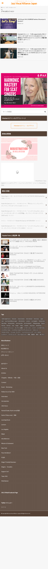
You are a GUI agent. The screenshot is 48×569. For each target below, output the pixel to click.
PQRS (3, 457)
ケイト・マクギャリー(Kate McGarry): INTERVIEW (21, 221)
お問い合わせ (5, 355)
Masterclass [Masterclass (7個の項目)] (42, 321)
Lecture (3, 424)
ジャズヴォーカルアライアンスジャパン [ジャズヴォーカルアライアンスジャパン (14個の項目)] (21, 330)
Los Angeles (4, 429)
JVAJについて (5, 345)
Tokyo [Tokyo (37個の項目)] (21, 325)
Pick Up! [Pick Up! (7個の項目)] (9, 325)
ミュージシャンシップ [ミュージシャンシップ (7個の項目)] (27, 332)
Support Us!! (5, 471)
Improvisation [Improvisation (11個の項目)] (21, 318)
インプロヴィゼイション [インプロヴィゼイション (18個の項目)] (8, 327)
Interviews (4, 396)
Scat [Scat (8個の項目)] (13, 325)
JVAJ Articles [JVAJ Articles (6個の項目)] (21, 321)
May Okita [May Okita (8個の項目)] (4, 323)
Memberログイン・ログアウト (24, 125)
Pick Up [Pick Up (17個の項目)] (3, 325)
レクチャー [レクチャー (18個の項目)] (4, 334)
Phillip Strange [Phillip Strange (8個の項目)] (36, 323)
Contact (3, 382)
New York (4, 448)
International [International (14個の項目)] (29, 318)
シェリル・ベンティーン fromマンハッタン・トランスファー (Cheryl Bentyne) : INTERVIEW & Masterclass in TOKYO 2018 (28, 261)
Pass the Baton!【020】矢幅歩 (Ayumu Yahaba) (25, 300)
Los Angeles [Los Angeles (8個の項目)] (34, 321)
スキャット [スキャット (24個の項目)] (35, 330)
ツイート (3, 507)
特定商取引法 (5, 348)
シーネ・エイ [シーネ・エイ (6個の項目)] (27, 327)
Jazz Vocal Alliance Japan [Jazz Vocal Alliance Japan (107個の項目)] (11, 321)
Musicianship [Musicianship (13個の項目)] (19, 323)
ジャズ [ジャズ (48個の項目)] (33, 327)
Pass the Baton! (6, 453)
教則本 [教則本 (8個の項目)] (33, 334)
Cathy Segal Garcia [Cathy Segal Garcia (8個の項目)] (6, 318)
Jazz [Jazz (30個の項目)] (3, 321)
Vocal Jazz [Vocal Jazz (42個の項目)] (32, 325)
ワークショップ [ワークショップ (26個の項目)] (12, 334)
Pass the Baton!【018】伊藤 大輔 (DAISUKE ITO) (27, 280)
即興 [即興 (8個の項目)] (29, 334)
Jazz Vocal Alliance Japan (24, 3)
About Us (4, 368)
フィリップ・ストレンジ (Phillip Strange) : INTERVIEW (26, 247)
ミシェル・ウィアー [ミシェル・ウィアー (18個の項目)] (15, 332)
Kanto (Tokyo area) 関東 (8, 415)
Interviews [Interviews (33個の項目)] (36, 318)
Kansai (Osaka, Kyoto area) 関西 (10, 410)
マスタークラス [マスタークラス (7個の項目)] (5, 332)
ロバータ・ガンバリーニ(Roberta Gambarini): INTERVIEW (27, 287)
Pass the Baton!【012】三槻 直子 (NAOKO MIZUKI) (26, 253)
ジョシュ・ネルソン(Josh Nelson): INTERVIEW (27, 293)
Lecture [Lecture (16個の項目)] (28, 321)
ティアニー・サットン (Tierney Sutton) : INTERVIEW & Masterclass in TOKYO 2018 (27, 267)
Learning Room (5, 420)
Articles (3, 373)
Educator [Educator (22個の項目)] (14, 318)
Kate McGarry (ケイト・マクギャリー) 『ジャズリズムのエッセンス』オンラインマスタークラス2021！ (22, 227)
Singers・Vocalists (6, 467)
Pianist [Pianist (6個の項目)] (43, 323)
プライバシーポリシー (7, 352)
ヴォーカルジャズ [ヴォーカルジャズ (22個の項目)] (22, 334)
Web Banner (5, 481)
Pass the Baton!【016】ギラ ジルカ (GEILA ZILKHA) (26, 273)
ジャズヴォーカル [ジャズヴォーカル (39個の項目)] (6, 330)
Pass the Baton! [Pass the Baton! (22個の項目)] (28, 323)
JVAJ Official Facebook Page (9, 492)
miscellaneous (5, 438)
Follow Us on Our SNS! (8, 392)
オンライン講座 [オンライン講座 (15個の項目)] (19, 327)
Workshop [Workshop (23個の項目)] (38, 325)
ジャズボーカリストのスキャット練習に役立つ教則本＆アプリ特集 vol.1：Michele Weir (28, 240)
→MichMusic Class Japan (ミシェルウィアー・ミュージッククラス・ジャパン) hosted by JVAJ (23, 183)
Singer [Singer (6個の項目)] (17, 325)
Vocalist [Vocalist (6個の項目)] (26, 325)
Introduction (5, 401)
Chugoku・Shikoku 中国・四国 (10, 377)
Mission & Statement (7, 443)
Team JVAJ (4, 476)
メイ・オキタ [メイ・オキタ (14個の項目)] (37, 332)
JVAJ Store (4, 406)
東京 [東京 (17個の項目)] (37, 334)
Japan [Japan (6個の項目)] (41, 318)
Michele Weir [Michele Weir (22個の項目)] (11, 323)
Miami (3, 434)
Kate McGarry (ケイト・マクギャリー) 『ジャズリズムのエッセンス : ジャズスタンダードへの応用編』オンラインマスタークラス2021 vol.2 (22, 213)
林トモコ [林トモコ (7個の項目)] (42, 334)
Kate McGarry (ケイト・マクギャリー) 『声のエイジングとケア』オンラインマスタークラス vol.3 (22, 205)
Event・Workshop (6, 387)
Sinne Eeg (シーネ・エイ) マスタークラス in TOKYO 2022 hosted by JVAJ (22, 197)
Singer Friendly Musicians (8, 462)
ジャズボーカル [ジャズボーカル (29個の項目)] (41, 327)
